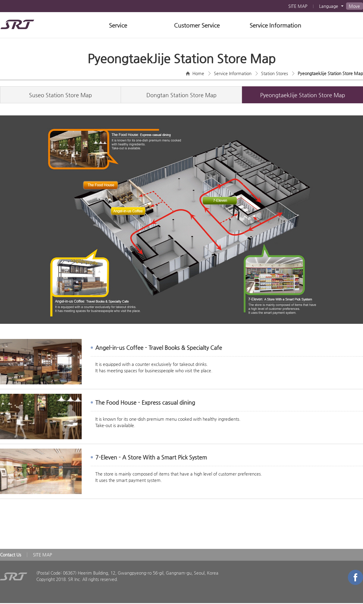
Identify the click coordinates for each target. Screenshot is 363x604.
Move (354, 6)
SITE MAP (297, 6)
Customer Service (197, 25)
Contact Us (10, 554)
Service (118, 25)
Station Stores (274, 73)
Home (198, 73)
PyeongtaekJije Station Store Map (330, 73)
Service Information (275, 25)
